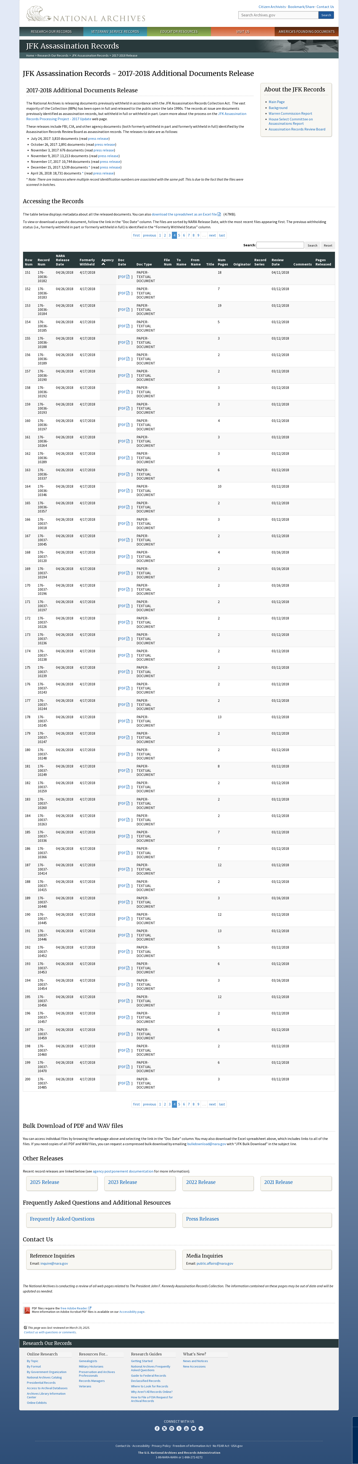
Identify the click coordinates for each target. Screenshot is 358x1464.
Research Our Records (51, 31)
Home (30, 55)
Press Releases (202, 1219)
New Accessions (194, 1366)
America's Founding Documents (307, 31)
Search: (249, 245)
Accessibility (141, 1446)
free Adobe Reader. (76, 1308)
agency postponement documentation (123, 1171)
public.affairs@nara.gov (215, 1263)
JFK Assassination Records (90, 55)
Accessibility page (132, 1312)
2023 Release (122, 1182)
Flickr (201, 1428)
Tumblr (179, 1428)
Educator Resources (179, 31)
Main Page (277, 101)
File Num (168, 261)
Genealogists (88, 1361)
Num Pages (223, 261)
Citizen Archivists (272, 6)
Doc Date (122, 261)
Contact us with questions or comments (50, 1332)
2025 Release (44, 1182)
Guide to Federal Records (148, 1375)
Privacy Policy (161, 1446)
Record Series (260, 261)
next (212, 235)
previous (149, 235)
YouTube (186, 1428)
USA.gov (237, 1446)
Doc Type (144, 264)
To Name (181, 261)
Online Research (42, 1354)
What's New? (194, 1354)
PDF (122, 276)
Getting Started (142, 1361)
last (222, 235)
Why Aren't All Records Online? (152, 1392)
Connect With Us (179, 1421)
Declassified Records (146, 1381)
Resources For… (93, 1354)
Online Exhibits (37, 1403)
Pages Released (323, 261)
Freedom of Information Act (192, 1446)
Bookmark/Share (301, 6)
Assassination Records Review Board (297, 129)
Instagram (171, 1428)
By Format (34, 1366)
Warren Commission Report (290, 113)
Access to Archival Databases (47, 1388)
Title (210, 264)
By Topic (32, 1361)
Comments (302, 264)
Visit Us (242, 31)
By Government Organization (46, 1372)
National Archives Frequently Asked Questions (150, 1368)
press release (98, 138)
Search (326, 15)
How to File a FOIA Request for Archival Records (152, 1399)
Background (278, 107)
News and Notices (195, 1361)
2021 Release (278, 1182)
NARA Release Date (62, 259)
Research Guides (146, 1354)
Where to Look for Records (149, 1386)
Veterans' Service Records (115, 31)
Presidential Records (41, 1383)
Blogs (193, 1428)
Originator (242, 264)
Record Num (44, 261)
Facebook (157, 1428)
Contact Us (325, 6)
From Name (196, 261)
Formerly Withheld (87, 261)
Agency (108, 261)
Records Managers (92, 1381)
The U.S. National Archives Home (85, 13)
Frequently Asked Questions (62, 1219)
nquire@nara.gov (54, 1263)
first (136, 235)
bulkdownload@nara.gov (206, 1144)
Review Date (278, 261)
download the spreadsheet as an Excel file (184, 214)
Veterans (85, 1386)
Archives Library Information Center (46, 1395)
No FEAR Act (221, 1446)
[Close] (352, 1422)
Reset (328, 245)
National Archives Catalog (44, 1377)
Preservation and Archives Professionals (97, 1374)
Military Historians (91, 1366)
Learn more (317, 1456)
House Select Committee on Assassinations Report (291, 121)
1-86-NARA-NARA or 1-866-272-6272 (179, 1457)
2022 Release (201, 1182)
